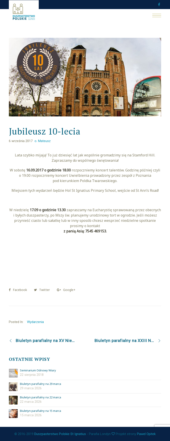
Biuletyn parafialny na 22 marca (40, 397)
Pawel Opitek (146, 434)
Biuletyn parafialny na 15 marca (40, 411)
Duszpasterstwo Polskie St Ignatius (60, 434)
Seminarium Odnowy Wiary (38, 370)
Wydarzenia (35, 322)
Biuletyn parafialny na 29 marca (40, 384)
